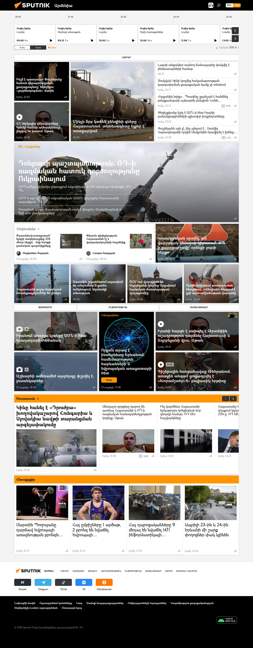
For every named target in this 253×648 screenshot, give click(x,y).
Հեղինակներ (29, 229)
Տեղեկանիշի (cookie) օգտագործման (35, 607)
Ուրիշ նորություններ (151, 32)
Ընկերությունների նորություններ (147, 603)
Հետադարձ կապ (72, 607)
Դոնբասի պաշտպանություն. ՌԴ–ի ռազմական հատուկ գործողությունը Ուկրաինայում (79, 170)
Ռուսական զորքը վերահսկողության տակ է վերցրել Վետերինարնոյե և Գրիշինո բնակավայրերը (70, 211)
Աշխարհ (92, 571)
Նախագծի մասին (24, 603)
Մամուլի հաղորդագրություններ (105, 603)
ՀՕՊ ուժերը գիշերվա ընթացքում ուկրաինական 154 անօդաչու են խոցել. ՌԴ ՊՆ (74, 188)
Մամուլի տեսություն (69, 32)
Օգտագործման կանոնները (56, 603)
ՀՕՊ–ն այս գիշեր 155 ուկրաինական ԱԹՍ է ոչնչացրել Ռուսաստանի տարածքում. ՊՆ (68, 200)
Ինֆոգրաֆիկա (133, 571)
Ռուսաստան (28, 398)
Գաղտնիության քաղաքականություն (192, 603)
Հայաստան (78, 571)
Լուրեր (21, 32)
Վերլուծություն (111, 571)
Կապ (79, 603)
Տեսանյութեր (153, 571)
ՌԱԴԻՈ (169, 571)
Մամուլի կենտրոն (186, 571)
